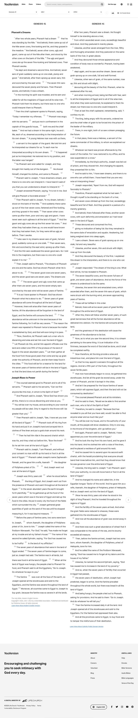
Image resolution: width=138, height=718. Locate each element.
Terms (39, 705)
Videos (38, 4)
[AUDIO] (106, 13)
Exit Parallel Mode (123, 13)
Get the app (112, 4)
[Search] (71, 4)
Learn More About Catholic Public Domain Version (86, 626)
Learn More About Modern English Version (26, 605)
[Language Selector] (121, 4)
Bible (23, 4)
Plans (31, 4)
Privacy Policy (30, 705)
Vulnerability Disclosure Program (15, 708)
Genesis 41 (23, 12)
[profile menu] (129, 4)
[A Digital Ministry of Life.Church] (69, 699)
